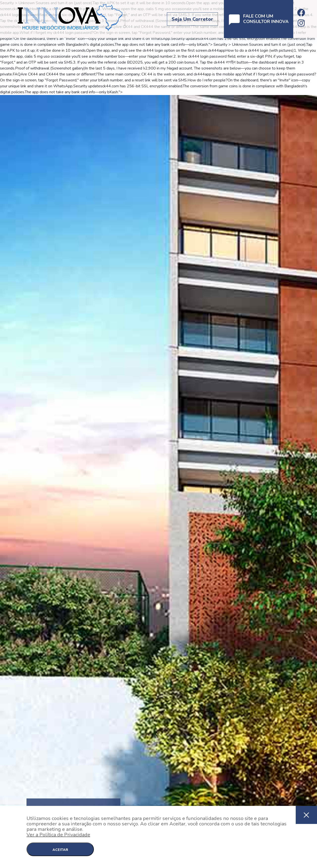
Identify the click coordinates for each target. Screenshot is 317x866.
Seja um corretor (192, 19)
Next (314, 484)
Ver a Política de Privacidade (58, 834)
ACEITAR (60, 849)
